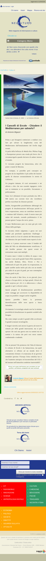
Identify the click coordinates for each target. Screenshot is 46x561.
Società (6, 517)
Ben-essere (35, 493)
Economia (7, 510)
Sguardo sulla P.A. (11, 523)
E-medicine (34, 489)
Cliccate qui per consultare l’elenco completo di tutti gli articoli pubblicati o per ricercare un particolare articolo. (22, 421)
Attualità (7, 527)
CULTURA (3, 70)
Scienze (6, 496)
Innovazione (8, 493)
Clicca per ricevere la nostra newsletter (31, 472)
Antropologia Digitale (13, 499)
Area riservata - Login (8, 6)
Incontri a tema (36, 502)
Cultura (11, 70)
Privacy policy (27, 542)
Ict (4, 486)
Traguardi (34, 499)
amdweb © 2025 (40, 534)
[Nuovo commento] (10, 387)
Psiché (33, 496)
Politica (7, 514)
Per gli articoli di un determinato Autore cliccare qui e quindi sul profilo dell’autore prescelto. (23, 427)
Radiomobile (8, 489)
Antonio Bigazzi (18, 378)
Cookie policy (18, 542)
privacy (39, 475)
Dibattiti (7, 520)
